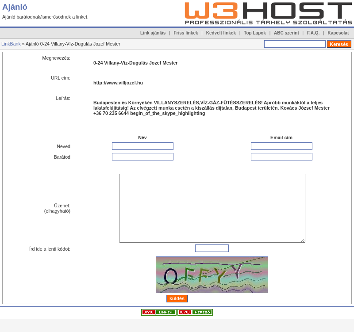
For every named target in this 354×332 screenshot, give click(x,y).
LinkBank (11, 43)
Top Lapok (255, 33)
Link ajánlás (152, 33)
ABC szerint (286, 33)
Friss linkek (186, 33)
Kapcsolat (338, 33)
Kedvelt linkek (221, 33)
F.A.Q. (313, 33)
